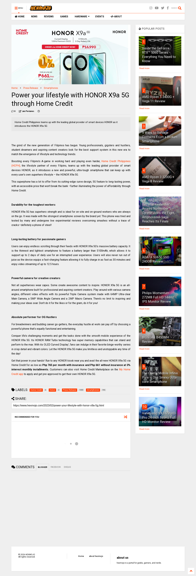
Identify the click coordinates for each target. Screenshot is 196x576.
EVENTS (99, 16)
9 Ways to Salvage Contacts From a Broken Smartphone (159, 137)
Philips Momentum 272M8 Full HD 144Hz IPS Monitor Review (158, 297)
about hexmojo (96, 556)
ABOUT (116, 16)
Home (14, 88)
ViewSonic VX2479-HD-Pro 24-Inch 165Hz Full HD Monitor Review (159, 417)
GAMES (64, 16)
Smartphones (51, 88)
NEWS (34, 16)
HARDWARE (82, 16)
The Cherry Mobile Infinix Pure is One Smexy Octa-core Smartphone (160, 377)
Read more (144, 68)
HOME (20, 16)
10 (144, 407)
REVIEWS (49, 16)
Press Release (30, 88)
